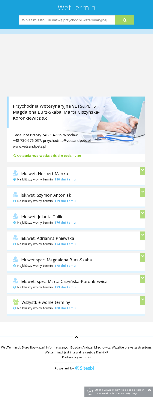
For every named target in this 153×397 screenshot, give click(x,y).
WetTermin (77, 7)
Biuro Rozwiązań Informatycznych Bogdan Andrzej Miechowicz (66, 347)
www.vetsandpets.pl (29, 146)
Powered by (74, 368)
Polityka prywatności (76, 357)
